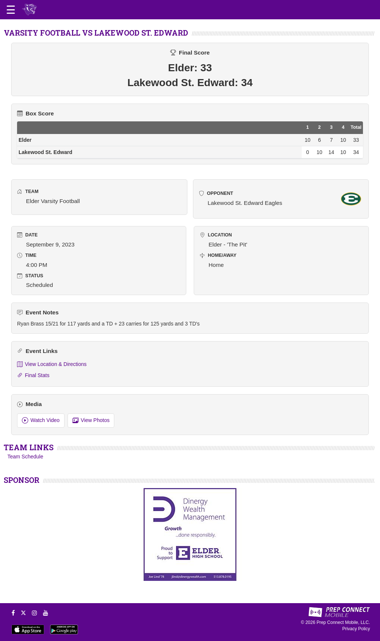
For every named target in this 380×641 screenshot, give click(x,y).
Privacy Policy (356, 628)
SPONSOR (21, 480)
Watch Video (41, 420)
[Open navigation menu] (10, 9)
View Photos (91, 420)
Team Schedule (25, 457)
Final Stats (33, 375)
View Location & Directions (51, 364)
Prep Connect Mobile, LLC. (343, 622)
